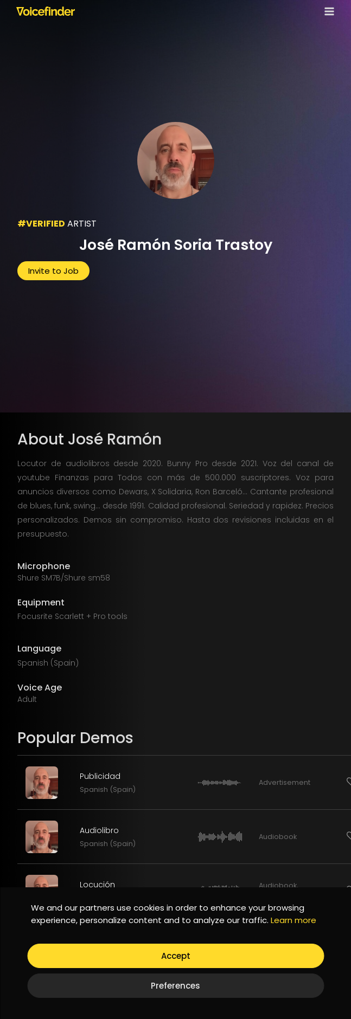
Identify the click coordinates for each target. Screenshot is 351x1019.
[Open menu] (327, 11)
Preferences (175, 985)
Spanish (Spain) (108, 789)
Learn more (293, 920)
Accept (175, 956)
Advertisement (284, 782)
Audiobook (278, 836)
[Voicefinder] (45, 11)
